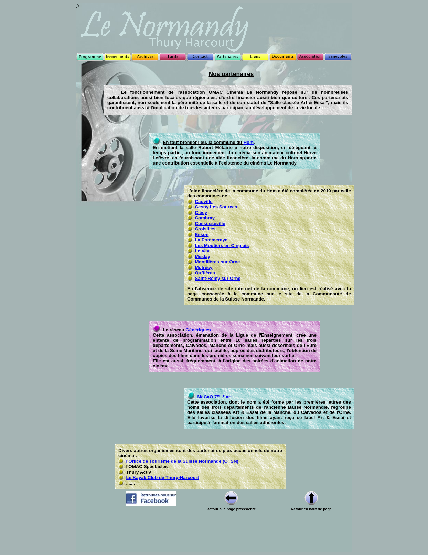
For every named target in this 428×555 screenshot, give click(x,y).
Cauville (203, 201)
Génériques (198, 329)
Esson (201, 234)
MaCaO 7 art (214, 396)
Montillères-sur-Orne (217, 261)
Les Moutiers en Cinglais (222, 245)
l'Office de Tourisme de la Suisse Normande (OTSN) (182, 461)
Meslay (202, 256)
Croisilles (205, 228)
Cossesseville (210, 223)
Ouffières (205, 272)
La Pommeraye (211, 239)
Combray (205, 217)
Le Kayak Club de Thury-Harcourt (162, 477)
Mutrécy (203, 267)
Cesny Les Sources (216, 206)
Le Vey (202, 250)
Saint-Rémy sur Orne (217, 278)
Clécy (201, 212)
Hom (248, 142)
